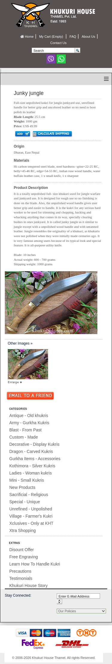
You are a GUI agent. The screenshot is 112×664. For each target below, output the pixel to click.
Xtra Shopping (22, 530)
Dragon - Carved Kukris (31, 451)
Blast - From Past (25, 429)
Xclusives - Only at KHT (31, 523)
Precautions (20, 571)
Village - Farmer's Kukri (31, 516)
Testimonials (20, 578)
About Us (88, 36)
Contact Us (58, 43)
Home (26, 36)
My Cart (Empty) (51, 36)
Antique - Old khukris (28, 415)
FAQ (73, 36)
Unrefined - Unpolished (30, 509)
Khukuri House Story (28, 585)
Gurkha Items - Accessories (34, 458)
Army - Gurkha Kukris (29, 422)
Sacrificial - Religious (28, 494)
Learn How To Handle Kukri (34, 564)
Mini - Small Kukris (26, 480)
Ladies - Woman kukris (30, 473)
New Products (22, 487)
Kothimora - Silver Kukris (32, 465)
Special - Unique (24, 501)
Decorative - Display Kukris (34, 444)
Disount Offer (21, 549)
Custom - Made (23, 437)
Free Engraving (23, 556)
